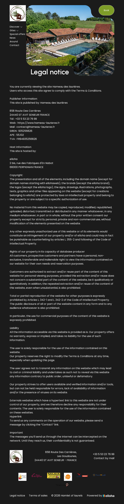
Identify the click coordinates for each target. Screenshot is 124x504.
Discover (16, 26)
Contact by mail (104, 458)
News (13, 37)
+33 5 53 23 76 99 (103, 454)
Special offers (17, 34)
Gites (14, 30)
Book (106, 10)
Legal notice (17, 495)
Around (14, 41)
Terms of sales (38, 495)
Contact (14, 45)
